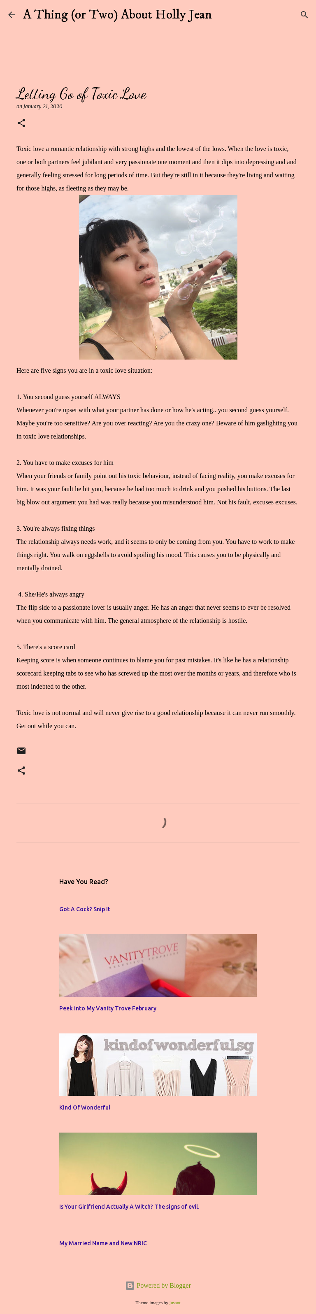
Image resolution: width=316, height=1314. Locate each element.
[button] (21, 123)
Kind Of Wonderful (84, 1107)
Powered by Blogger (158, 1285)
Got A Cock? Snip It (84, 909)
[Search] (223, 15)
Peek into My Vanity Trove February (107, 1008)
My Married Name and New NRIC (103, 1243)
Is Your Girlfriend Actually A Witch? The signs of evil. (129, 1206)
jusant (175, 1302)
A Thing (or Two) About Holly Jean (117, 15)
